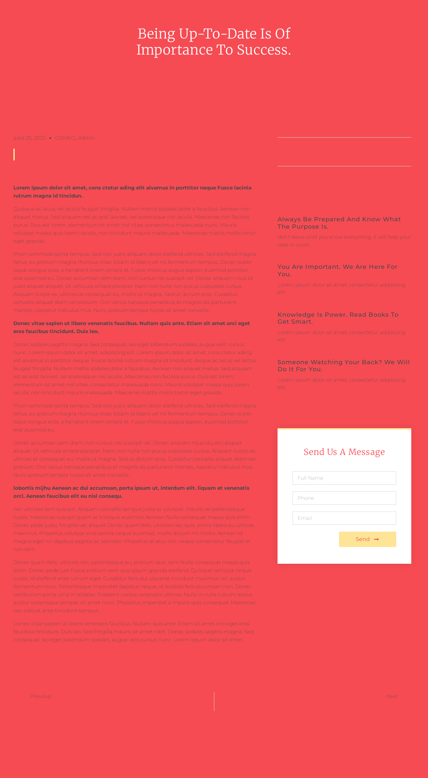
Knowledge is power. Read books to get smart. (338, 318)
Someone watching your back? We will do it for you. (344, 366)
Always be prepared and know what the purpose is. (339, 223)
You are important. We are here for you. (338, 270)
